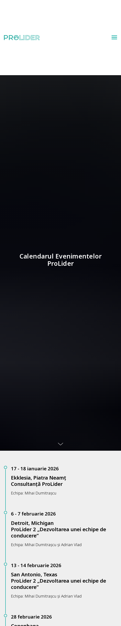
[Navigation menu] (114, 37)
